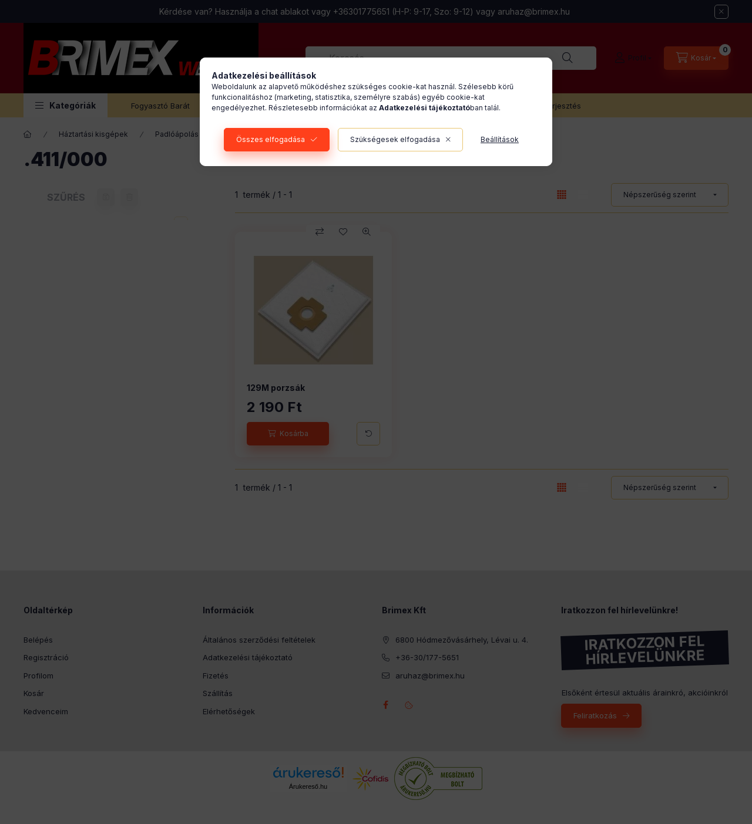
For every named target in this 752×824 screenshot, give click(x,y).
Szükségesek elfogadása (395, 139)
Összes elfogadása (270, 139)
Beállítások (500, 139)
